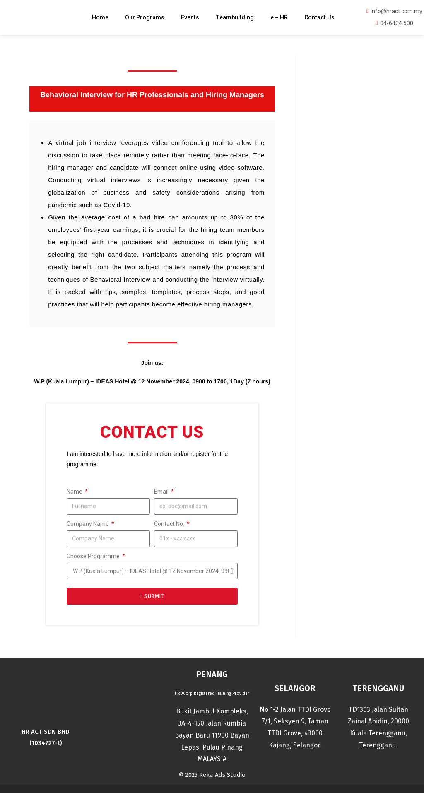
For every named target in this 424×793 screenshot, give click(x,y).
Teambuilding (235, 17)
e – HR (279, 17)
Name (75, 491)
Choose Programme (94, 556)
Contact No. (170, 524)
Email (162, 491)
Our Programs (144, 17)
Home (100, 17)
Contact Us (319, 17)
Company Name (88, 524)
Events (190, 17)
